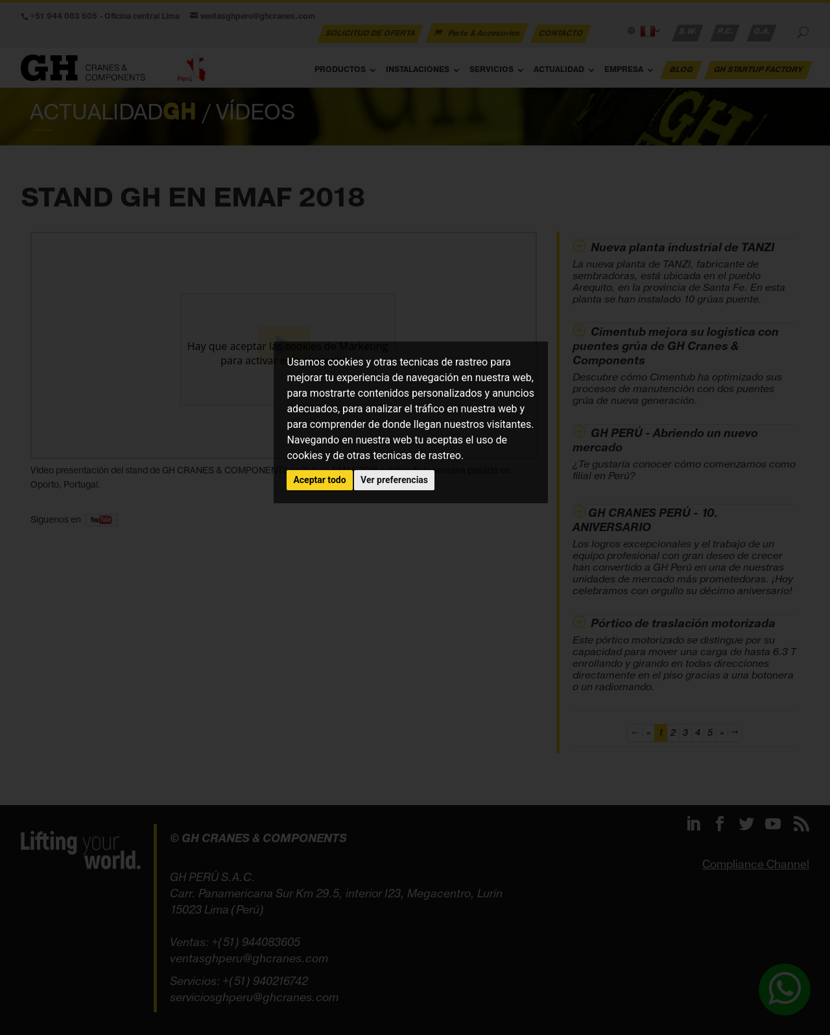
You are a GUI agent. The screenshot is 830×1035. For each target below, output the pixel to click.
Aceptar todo (319, 480)
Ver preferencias (394, 480)
